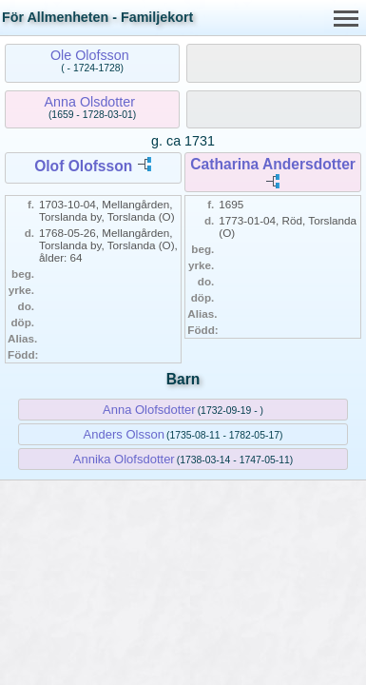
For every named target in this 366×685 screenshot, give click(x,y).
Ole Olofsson (89, 55)
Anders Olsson (124, 434)
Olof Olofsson (83, 166)
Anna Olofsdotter (149, 409)
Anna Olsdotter (90, 101)
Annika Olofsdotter (124, 459)
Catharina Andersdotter (273, 164)
